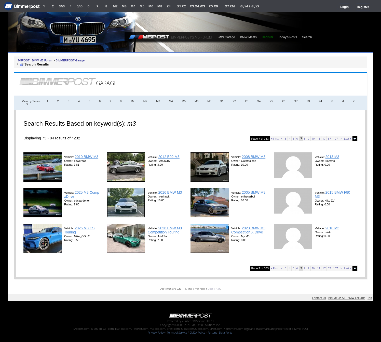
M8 (159, 6)
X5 (271, 101)
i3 (332, 101)
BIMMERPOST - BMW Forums (346, 298)
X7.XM (230, 6)
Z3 (308, 101)
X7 (295, 101)
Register (363, 7)
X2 (234, 101)
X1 (221, 101)
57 (329, 138)
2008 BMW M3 (254, 157)
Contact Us (319, 298)
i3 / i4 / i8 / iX (250, 6)
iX (27, 104)
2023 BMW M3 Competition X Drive (248, 230)
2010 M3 (332, 228)
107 (335, 138)
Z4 (169, 6)
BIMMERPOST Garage (70, 60)
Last (347, 138)
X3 (246, 101)
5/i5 (80, 6)
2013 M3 (332, 157)
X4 (259, 101)
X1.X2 (181, 6)
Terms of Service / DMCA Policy (186, 332)
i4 (343, 101)
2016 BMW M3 (170, 192)
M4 (133, 6)
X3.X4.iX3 (197, 6)
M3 (124, 6)
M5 (142, 6)
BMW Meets (248, 37)
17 (323, 138)
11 (318, 138)
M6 (150, 6)
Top (370, 298)
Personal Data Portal (220, 332)
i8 (354, 101)
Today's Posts (287, 37)
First (275, 138)
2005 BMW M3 (254, 192)
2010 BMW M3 (87, 157)
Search (307, 37)
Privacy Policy (156, 332)
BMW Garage (225, 37)
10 (313, 138)
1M (132, 101)
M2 (115, 6)
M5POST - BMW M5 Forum (35, 60)
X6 (283, 101)
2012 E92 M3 (169, 157)
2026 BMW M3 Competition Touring (165, 230)
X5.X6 (213, 6)
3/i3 (62, 6)
